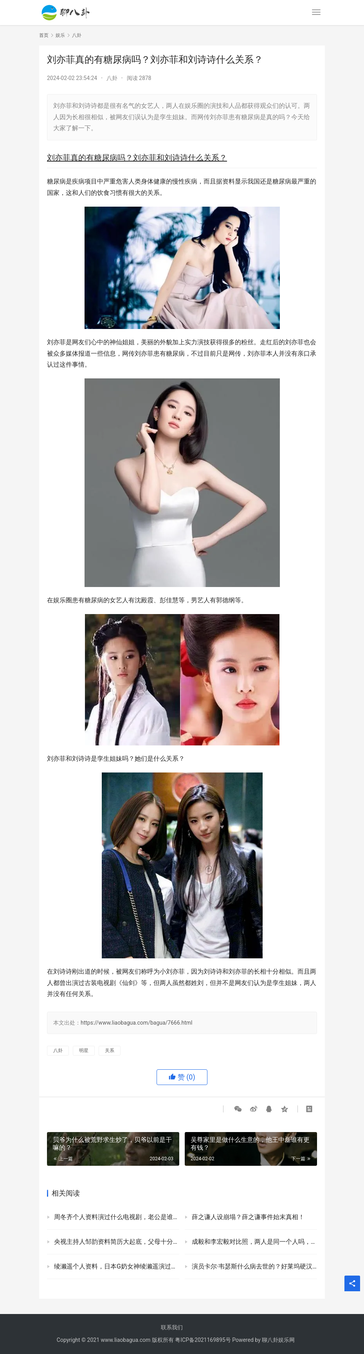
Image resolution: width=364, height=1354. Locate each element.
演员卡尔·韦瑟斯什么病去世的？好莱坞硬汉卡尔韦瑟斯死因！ (254, 1266)
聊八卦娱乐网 (278, 1340)
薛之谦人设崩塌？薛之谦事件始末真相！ (248, 1217)
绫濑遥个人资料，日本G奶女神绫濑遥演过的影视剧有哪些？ (116, 1266)
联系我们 (172, 1327)
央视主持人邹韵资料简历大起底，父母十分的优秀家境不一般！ (116, 1241)
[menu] (316, 12)
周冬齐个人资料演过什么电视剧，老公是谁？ (116, 1217)
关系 (109, 1050)
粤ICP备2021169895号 (203, 1340)
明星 (83, 1050)
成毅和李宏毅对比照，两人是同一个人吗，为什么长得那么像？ (254, 1241)
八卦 (111, 78)
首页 (44, 35)
